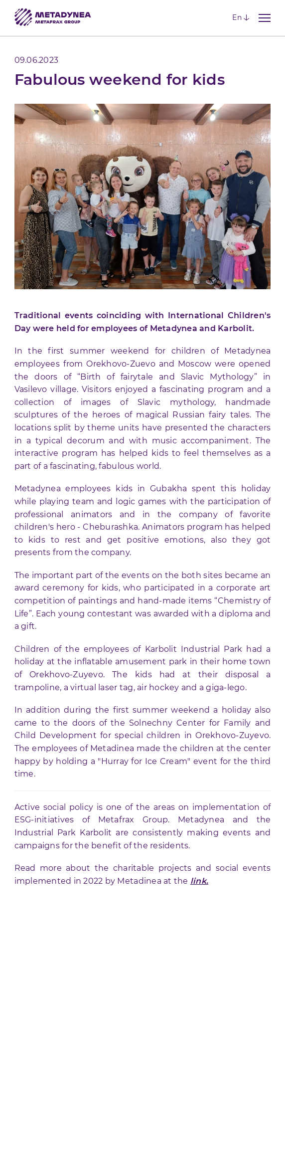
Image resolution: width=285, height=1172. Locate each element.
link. (199, 881)
